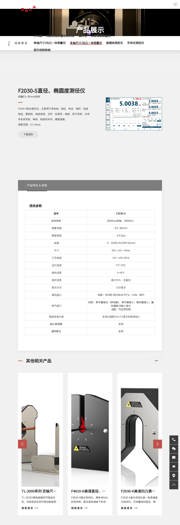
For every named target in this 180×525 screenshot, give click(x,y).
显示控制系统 (42, 50)
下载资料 (28, 134)
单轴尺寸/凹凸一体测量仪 (50, 43)
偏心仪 (83, 35)
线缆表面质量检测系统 (60, 35)
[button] (22, 444)
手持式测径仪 (135, 43)
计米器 (38, 35)
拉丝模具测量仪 (101, 35)
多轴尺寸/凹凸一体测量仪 (86, 43)
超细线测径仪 (114, 43)
